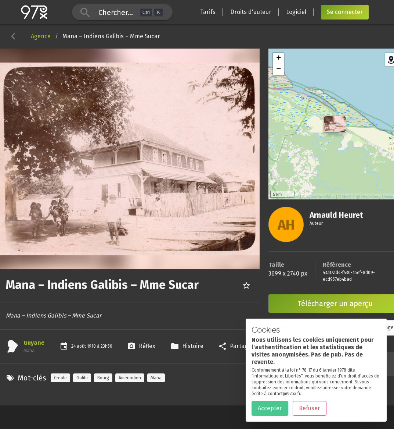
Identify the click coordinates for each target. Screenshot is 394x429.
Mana (156, 377)
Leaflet (293, 196)
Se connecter (345, 11)
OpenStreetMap (320, 196)
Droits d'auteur (250, 11)
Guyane (34, 342)
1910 (92, 346)
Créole (60, 377)
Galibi (82, 377)
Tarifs (208, 11)
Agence (41, 36)
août (82, 346)
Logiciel (296, 11)
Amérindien (130, 377)
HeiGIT (348, 196)
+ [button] (278, 58)
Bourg (103, 377)
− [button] (278, 69)
